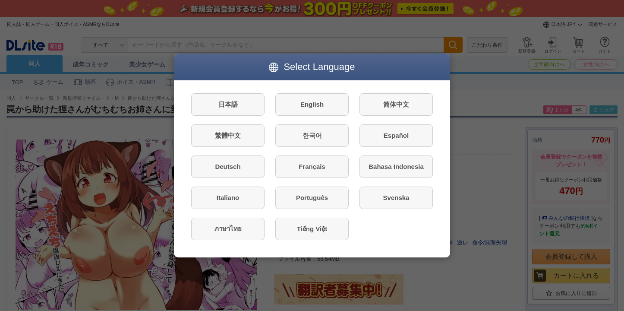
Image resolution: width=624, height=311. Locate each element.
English (312, 104)
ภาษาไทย (228, 228)
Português (312, 197)
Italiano (228, 197)
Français (312, 166)
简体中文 (396, 104)
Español (396, 135)
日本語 (228, 104)
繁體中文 (228, 135)
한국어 (312, 135)
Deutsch (227, 166)
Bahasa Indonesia (396, 166)
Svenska (396, 197)
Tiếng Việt (312, 228)
